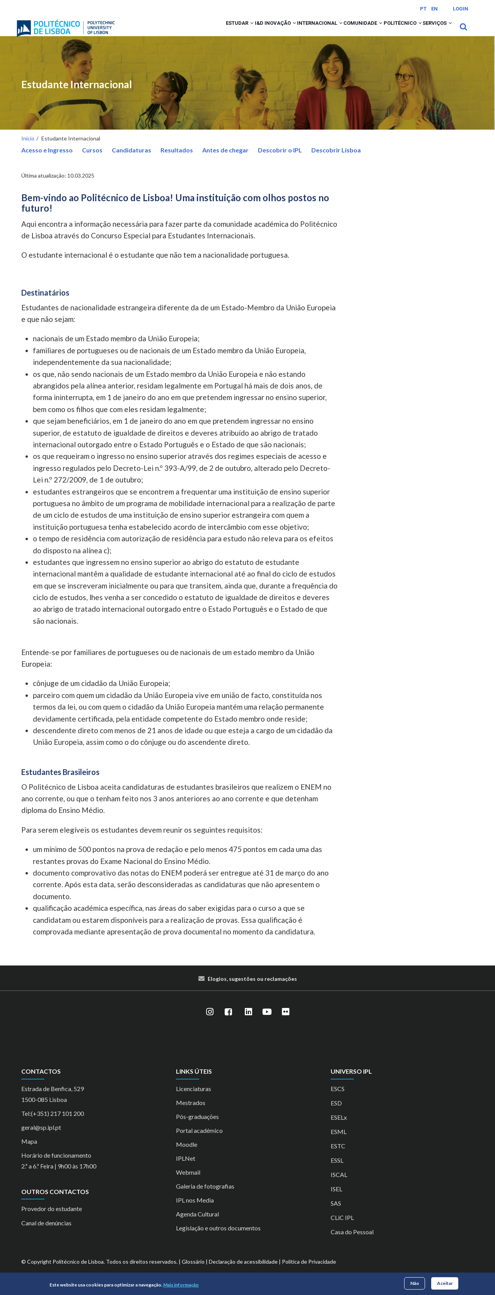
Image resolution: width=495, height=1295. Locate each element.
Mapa (29, 1151)
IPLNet (185, 1168)
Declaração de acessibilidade (243, 1271)
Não (414, 1283)
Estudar (188, 32)
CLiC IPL (342, 1227)
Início (27, 148)
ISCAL (339, 1184)
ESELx (339, 1127)
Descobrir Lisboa (336, 160)
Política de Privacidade (309, 1271)
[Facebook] (228, 1022)
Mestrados (190, 1112)
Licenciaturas (193, 1098)
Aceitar (445, 1283)
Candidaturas (131, 160)
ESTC (338, 1156)
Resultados (176, 160)
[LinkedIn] (248, 1022)
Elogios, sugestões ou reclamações (252, 989)
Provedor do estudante (51, 1219)
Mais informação (181, 1285)
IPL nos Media (195, 1210)
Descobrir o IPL (280, 160)
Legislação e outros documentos (218, 1238)
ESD (336, 1113)
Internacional (286, 32)
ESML (338, 1141)
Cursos (92, 160)
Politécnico (388, 32)
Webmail (188, 1182)
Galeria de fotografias (205, 1196)
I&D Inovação (232, 32)
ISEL (336, 1199)
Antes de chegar (225, 160)
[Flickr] (285, 1022)
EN (434, 9)
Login (460, 9)
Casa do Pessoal (352, 1241)
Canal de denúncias (46, 1233)
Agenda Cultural (197, 1224)
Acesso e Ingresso (47, 160)
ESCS (338, 1098)
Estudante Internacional (76, 95)
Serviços (433, 32)
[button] (201, 31)
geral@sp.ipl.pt (41, 1137)
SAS (336, 1213)
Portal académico (199, 1140)
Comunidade (339, 32)
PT (423, 9)
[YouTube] (267, 1022)
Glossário (193, 1271)
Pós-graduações (197, 1126)
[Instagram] (209, 1022)
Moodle (186, 1154)
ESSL (337, 1170)
